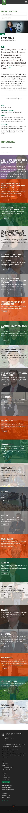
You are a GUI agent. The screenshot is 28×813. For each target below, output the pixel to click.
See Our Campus (6, 777)
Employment (5, 793)
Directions (4, 775)
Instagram (2, 800)
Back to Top (14, 806)
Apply (3, 761)
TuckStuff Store (6, 787)
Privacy (19, 810)
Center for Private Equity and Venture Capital (14, 753)
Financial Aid (5, 765)
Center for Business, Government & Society (13, 744)
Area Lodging (5, 779)
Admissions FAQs (6, 769)
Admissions (5, 763)
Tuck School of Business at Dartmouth (4, 2)
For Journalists (6, 797)
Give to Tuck (6, 782)
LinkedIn (4, 800)
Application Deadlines (7, 767)
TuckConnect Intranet (8, 789)
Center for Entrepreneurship (10, 749)
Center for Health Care (8, 751)
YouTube (7, 800)
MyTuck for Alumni (7, 785)
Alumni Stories (9, 11)
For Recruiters (6, 795)
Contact (4, 773)
